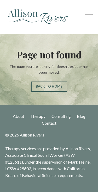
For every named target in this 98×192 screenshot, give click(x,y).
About (18, 116)
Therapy (37, 116)
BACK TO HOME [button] (49, 86)
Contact (49, 122)
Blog (81, 116)
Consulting (61, 116)
